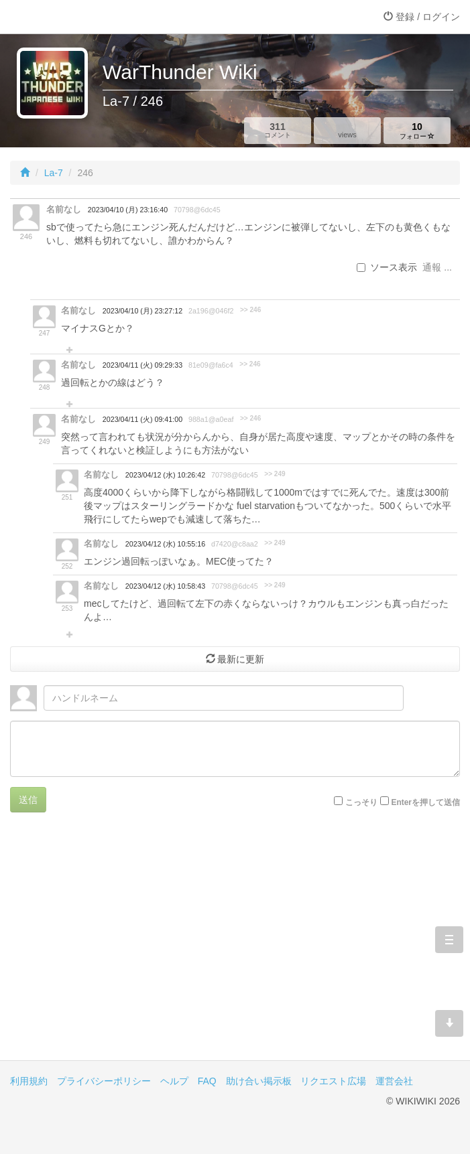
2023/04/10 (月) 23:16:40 (128, 210)
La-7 (53, 172)
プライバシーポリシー (104, 1081)
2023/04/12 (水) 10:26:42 (165, 475)
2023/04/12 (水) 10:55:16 (165, 544)
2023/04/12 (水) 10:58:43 (165, 586)
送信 (28, 799)
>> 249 (274, 474)
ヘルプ (174, 1081)
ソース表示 (387, 267)
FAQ (207, 1081)
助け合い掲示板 (259, 1081)
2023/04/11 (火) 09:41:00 (142, 419)
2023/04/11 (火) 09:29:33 (142, 365)
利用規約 (29, 1081)
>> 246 (250, 309)
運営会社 (394, 1081)
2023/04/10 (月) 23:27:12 (142, 311)
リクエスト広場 (333, 1081)
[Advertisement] (235, 946)
